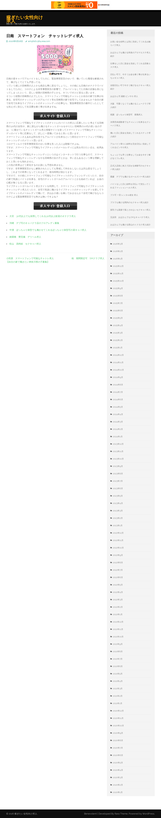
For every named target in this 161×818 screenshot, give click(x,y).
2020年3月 (118, 777)
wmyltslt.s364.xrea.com (39, 41)
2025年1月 (118, 347)
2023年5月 (118, 496)
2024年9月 (118, 377)
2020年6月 (118, 755)
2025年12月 (118, 266)
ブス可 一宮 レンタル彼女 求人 (124, 195)
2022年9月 (118, 555)
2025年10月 (118, 281)
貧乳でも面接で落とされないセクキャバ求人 (130, 210)
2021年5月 (118, 674)
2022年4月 (118, 592)
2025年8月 (118, 296)
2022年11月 (118, 540)
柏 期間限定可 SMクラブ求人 (88, 258)
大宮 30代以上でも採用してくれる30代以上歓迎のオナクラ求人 (42, 216)
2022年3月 (118, 599)
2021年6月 (118, 666)
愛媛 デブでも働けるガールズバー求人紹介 (130, 176)
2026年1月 (118, 259)
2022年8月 (118, 562)
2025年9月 (118, 288)
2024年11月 (118, 362)
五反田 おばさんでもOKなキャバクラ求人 (130, 217)
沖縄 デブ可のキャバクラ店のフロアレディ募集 (34, 223)
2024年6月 (118, 399)
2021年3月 (118, 688)
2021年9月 (118, 644)
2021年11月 (118, 629)
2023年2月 (118, 518)
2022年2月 (118, 607)
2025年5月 (118, 318)
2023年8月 (118, 473)
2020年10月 (118, 725)
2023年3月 (118, 510)
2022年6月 (118, 577)
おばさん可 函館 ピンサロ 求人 (124, 96)
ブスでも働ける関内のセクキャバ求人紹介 (129, 202)
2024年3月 (118, 422)
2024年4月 (118, 414)
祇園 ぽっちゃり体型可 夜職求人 (126, 114)
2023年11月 (118, 451)
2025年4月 (118, 325)
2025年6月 (118, 310)
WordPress (148, 813)
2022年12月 (118, 533)
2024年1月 (118, 436)
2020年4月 (118, 770)
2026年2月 (118, 251)
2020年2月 (118, 785)
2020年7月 (118, 748)
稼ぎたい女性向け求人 (24, 19)
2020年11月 (118, 718)
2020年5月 (118, 762)
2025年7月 (118, 303)
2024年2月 (118, 429)
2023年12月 (118, 444)
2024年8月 (118, 385)
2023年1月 (118, 525)
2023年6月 (118, 488)
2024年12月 (118, 355)
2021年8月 (118, 651)
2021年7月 (118, 659)
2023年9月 (118, 466)
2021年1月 (117, 703)
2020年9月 (118, 733)
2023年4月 (118, 503)
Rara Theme (121, 813)
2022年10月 (118, 548)
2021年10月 (118, 636)
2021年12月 (118, 622)
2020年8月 (118, 740)
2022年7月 (118, 570)
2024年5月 (118, 407)
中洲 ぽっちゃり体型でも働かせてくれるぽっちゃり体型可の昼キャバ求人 (47, 230)
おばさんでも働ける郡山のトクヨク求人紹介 (130, 224)
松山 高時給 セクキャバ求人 (25, 243)
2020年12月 (118, 711)
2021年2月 (118, 696)
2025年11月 (118, 273)
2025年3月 (118, 333)
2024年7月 (118, 392)
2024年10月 (118, 370)
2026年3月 (118, 244)
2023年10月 (118, 459)
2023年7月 (118, 481)
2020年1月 (118, 792)
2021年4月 (118, 681)
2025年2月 (118, 340)
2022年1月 (118, 614)
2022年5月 (118, 585)
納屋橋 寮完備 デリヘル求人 (25, 237)
